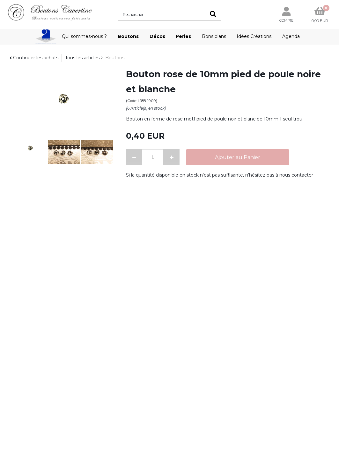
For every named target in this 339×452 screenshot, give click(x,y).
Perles (183, 36)
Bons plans (214, 36)
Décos (157, 36)
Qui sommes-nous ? (84, 36)
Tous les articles (82, 58)
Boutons (128, 36)
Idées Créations (254, 36)
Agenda (291, 36)
